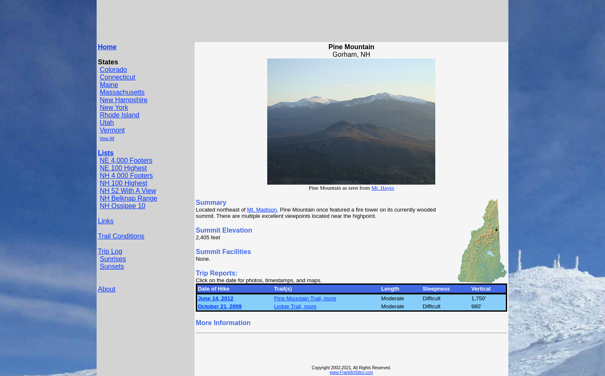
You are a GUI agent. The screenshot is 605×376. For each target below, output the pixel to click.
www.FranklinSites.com (351, 372)
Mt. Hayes (382, 188)
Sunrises (113, 258)
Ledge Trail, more (295, 306)
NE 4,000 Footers (126, 160)
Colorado (113, 69)
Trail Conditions (121, 236)
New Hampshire (123, 99)
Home (107, 46)
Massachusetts (122, 92)
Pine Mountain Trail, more (305, 298)
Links (105, 221)
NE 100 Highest (123, 168)
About (107, 289)
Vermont (112, 130)
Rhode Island (119, 115)
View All (107, 138)
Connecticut (117, 77)
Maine (109, 84)
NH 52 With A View (128, 190)
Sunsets (112, 266)
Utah (107, 122)
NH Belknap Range (128, 198)
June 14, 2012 (216, 298)
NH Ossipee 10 (122, 205)
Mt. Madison (262, 210)
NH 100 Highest (123, 183)
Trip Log (110, 251)
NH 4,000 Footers (126, 175)
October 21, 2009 (220, 306)
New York (114, 107)
